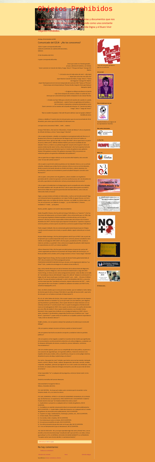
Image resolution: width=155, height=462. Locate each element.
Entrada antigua (86, 454)
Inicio (66, 454)
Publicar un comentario (46, 450)
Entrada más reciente (44, 454)
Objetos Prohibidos (75, 9)
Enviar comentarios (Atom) (53, 458)
